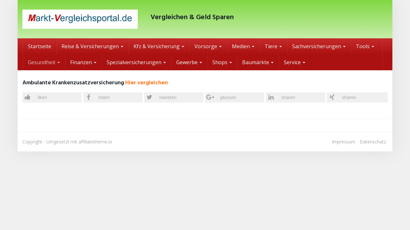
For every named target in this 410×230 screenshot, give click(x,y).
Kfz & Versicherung (159, 46)
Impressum (343, 142)
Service (294, 62)
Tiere (273, 46)
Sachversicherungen (319, 46)
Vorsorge (208, 46)
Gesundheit (44, 62)
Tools (365, 46)
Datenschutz (373, 142)
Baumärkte (258, 62)
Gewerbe (189, 62)
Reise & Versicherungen (92, 46)
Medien (243, 46)
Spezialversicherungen (136, 62)
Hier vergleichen (146, 83)
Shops (222, 62)
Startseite (39, 46)
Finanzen (83, 62)
